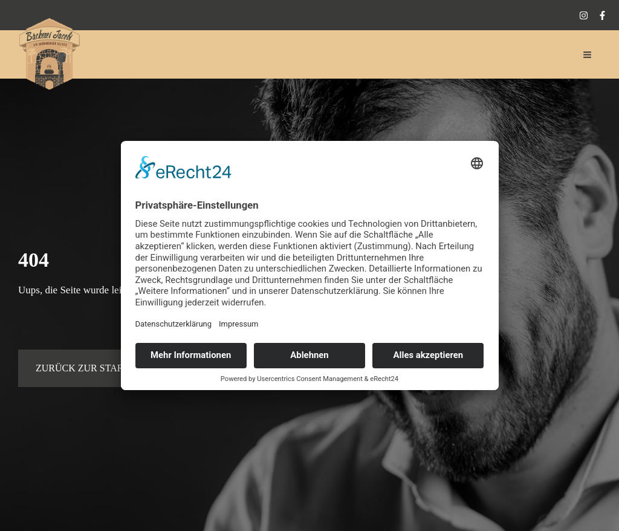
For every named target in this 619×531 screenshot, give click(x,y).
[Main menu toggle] (587, 54)
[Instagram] (583, 15)
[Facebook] (602, 15)
